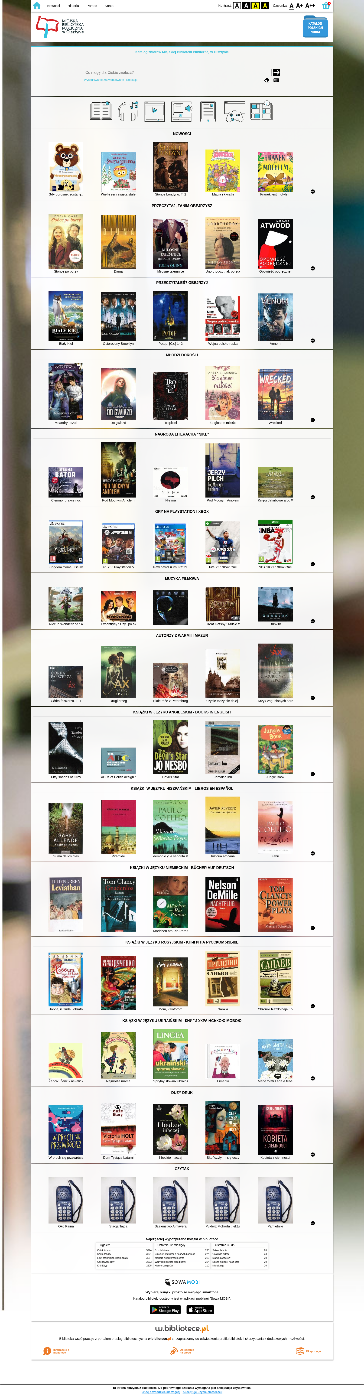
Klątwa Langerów (164, 1265)
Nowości (53, 6)
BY (265, 5)
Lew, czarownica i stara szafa (112, 1258)
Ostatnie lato (103, 1250)
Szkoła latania (162, 1250)
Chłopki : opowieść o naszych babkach (175, 1254)
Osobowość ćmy (105, 1262)
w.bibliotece (159, 1339)
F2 (310, 5)
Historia (73, 6)
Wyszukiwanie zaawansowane (104, 79)
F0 (291, 5)
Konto (109, 6)
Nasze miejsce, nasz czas (225, 1262)
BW (246, 5)
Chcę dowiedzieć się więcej (161, 1392)
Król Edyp (102, 1265)
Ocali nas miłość (220, 1254)
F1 (299, 5)
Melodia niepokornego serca (169, 1258)
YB (255, 5)
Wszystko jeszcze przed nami (170, 1262)
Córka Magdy (104, 1254)
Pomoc (92, 6)
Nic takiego (218, 1265)
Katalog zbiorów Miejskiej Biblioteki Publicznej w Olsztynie (182, 52)
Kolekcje (131, 79)
